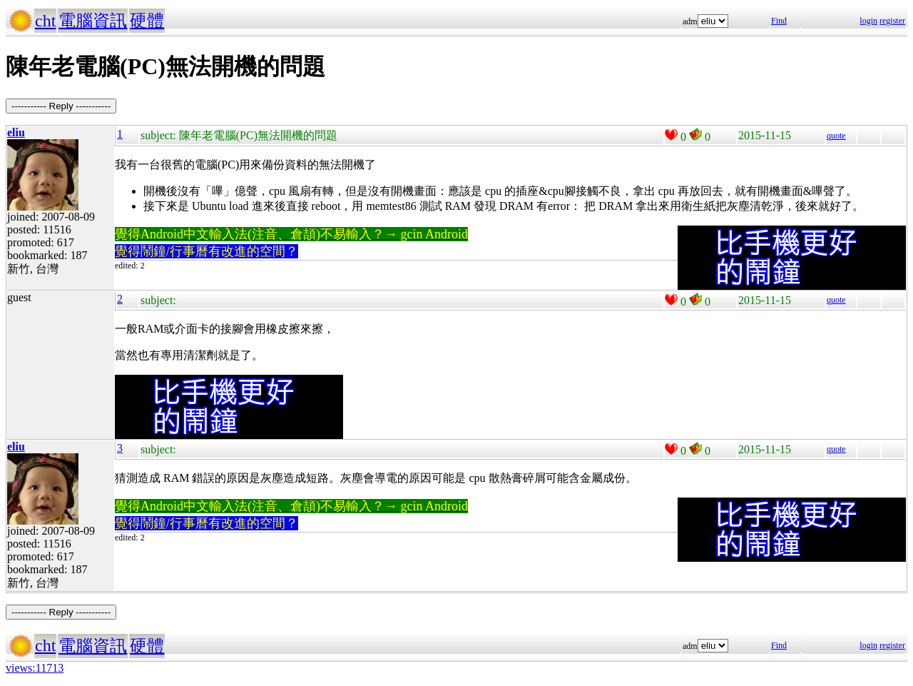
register (892, 21)
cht (45, 20)
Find (779, 21)
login (868, 21)
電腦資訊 (92, 20)
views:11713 (34, 668)
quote (836, 136)
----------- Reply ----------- (61, 106)
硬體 (147, 20)
